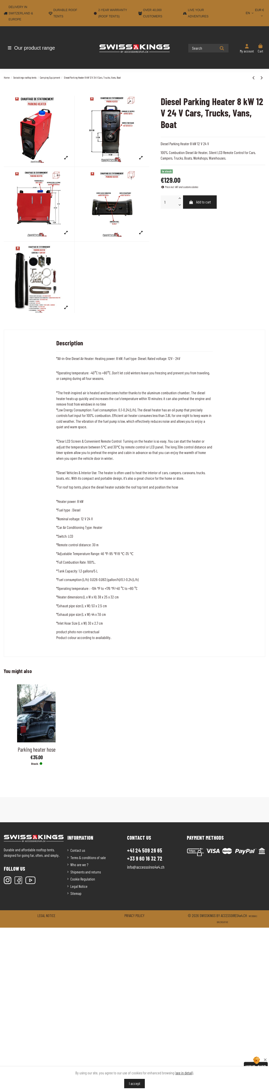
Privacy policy (134, 915)
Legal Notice (78, 886)
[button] (33, 47)
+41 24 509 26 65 (144, 850)
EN (250, 13)
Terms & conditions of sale (88, 857)
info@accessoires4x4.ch (145, 867)
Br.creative (222, 922)
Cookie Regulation (82, 879)
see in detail (184, 1073)
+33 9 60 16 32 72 (144, 858)
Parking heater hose (37, 749)
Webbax (252, 916)
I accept (134, 1083)
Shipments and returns (85, 872)
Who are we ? (79, 864)
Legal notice (46, 915)
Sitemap (75, 893)
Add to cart (200, 202)
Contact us (77, 850)
